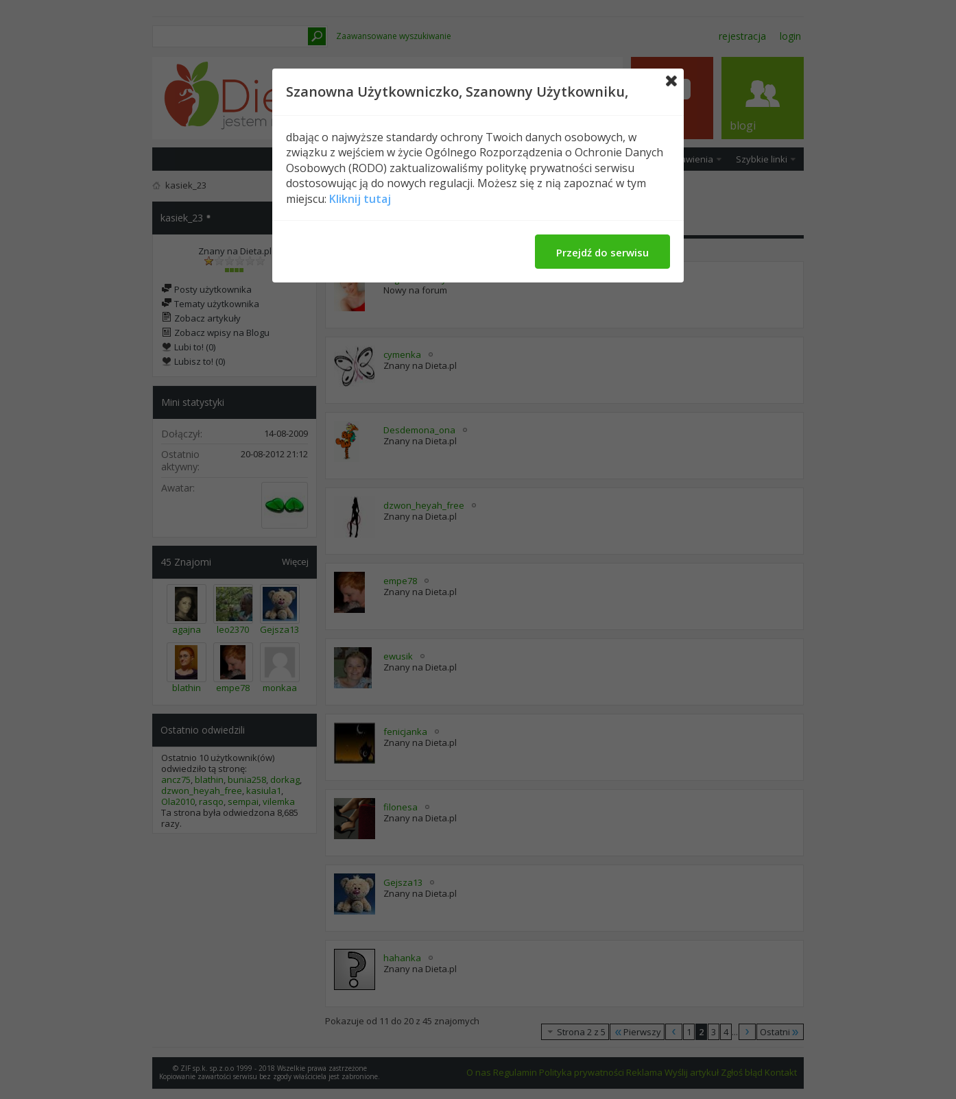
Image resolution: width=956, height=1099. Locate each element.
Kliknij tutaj (360, 198)
